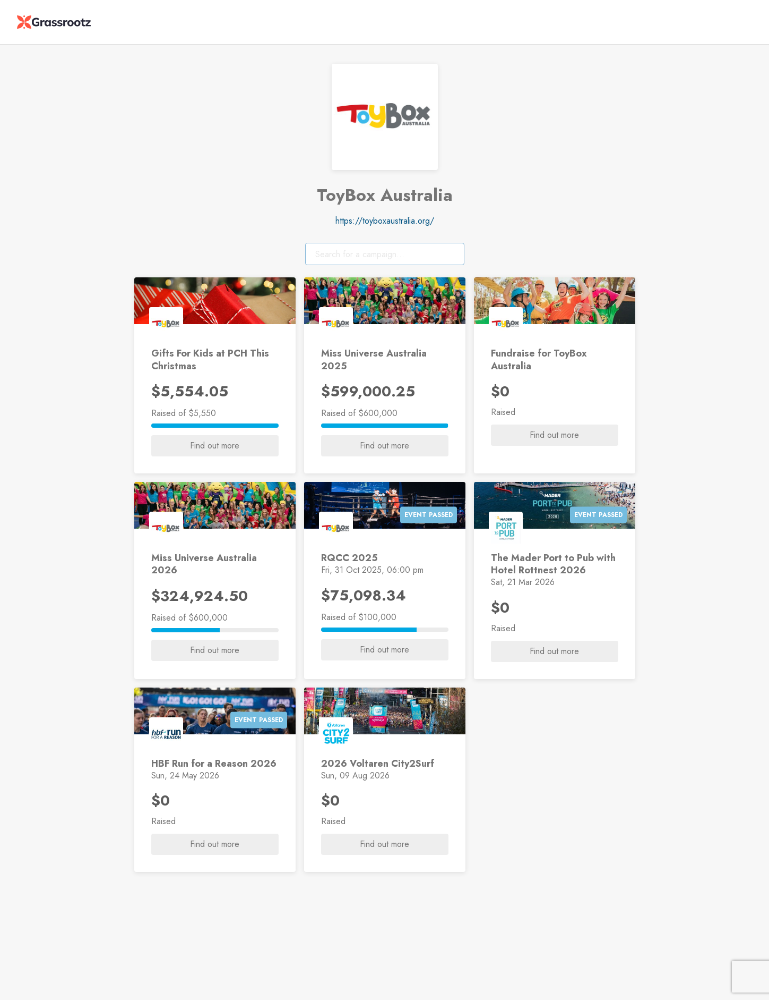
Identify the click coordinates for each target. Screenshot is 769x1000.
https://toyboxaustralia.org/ (384, 221)
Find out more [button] (214, 445)
